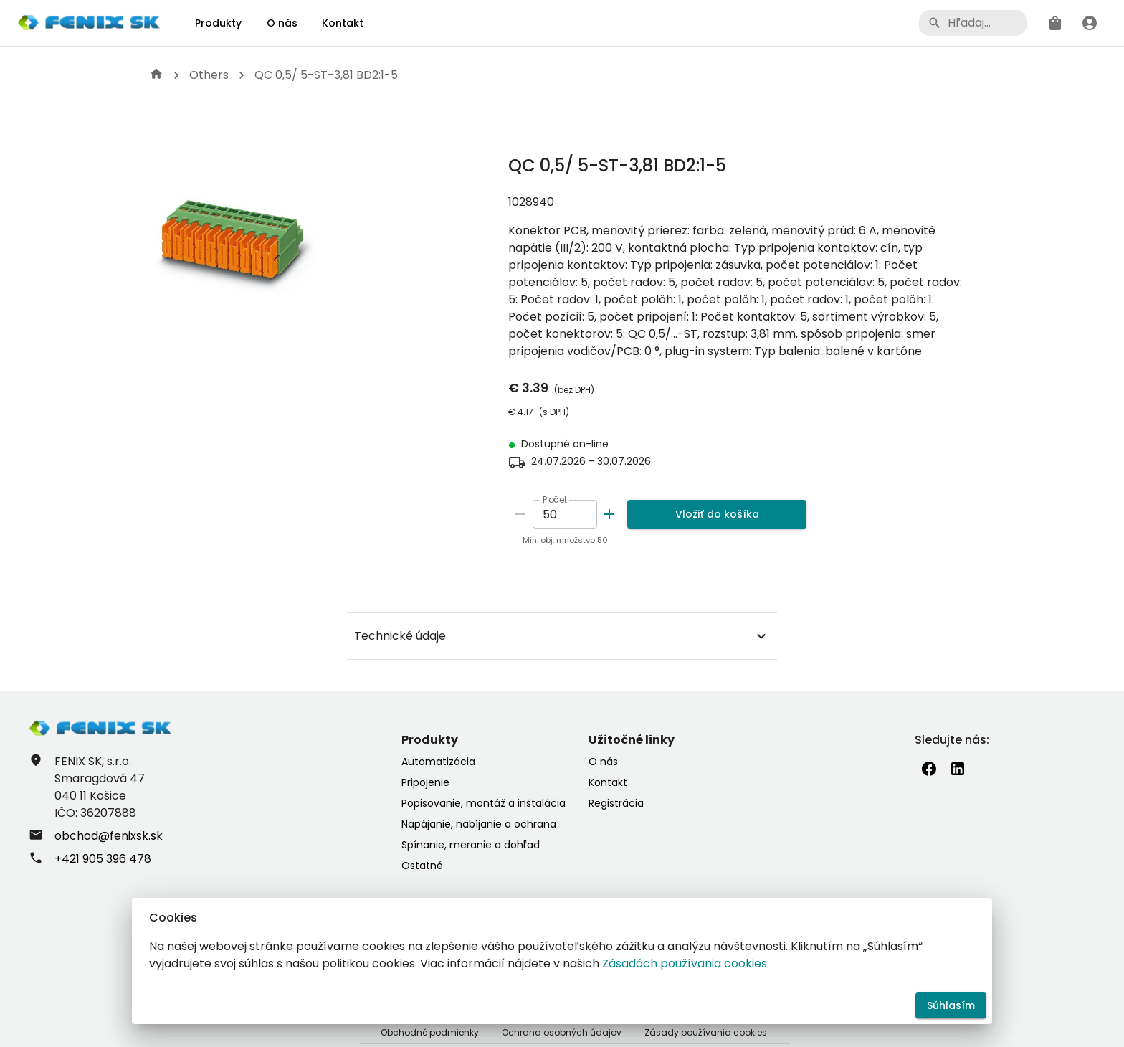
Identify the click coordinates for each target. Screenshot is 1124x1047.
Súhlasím (950, 1005)
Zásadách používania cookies (684, 963)
